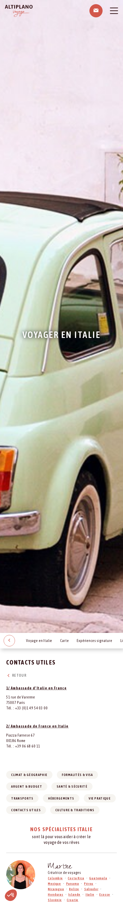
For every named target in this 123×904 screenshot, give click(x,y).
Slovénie (55, 900)
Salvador (91, 889)
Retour (16, 675)
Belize (74, 889)
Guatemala (98, 878)
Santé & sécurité (72, 786)
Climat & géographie (29, 775)
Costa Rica (76, 878)
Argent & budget (26, 786)
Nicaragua (56, 889)
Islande (74, 894)
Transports (22, 798)
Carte (64, 641)
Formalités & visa (77, 775)
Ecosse (104, 894)
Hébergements (61, 798)
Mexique (54, 884)
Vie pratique (100, 798)
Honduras (55, 894)
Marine (60, 867)
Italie (90, 894)
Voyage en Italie (39, 641)
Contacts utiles (26, 810)
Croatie (72, 900)
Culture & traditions (74, 810)
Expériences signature (94, 641)
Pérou (88, 884)
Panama (72, 884)
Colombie (55, 878)
